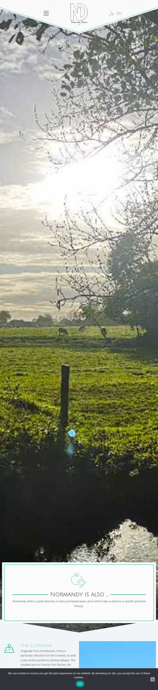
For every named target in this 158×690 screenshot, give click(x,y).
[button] (26, 9)
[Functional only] (152, 679)
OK (80, 683)
